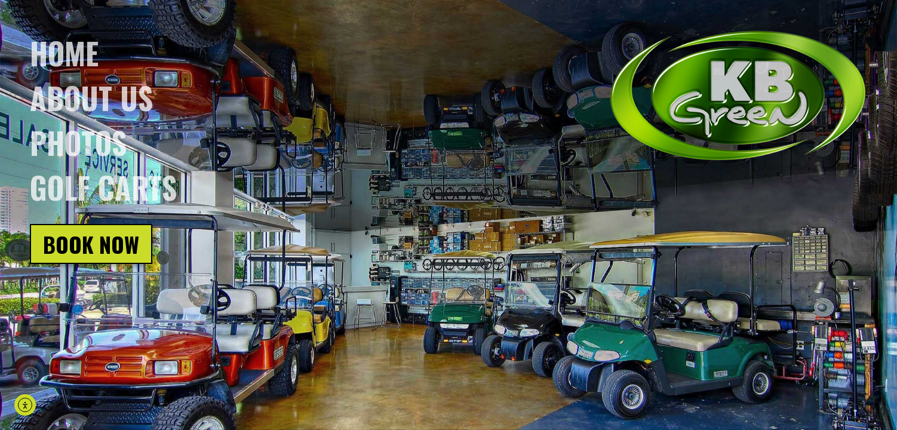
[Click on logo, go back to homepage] (738, 96)
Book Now (91, 244)
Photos (78, 142)
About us (91, 97)
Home (64, 52)
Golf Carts (103, 187)
